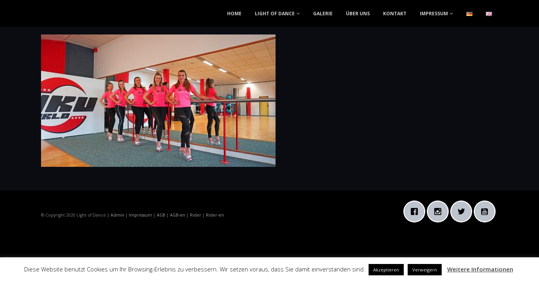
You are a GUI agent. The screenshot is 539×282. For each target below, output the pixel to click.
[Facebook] (416, 211)
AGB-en (177, 215)
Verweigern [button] (424, 270)
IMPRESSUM (434, 13)
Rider (195, 215)
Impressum (140, 215)
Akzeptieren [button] (386, 270)
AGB (161, 215)
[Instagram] (439, 211)
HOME (234, 13)
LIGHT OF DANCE (275, 13)
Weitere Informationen (480, 269)
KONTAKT (394, 13)
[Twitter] (463, 211)
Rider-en (215, 215)
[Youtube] (486, 211)
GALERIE (323, 13)
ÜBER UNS (358, 13)
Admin (117, 215)
